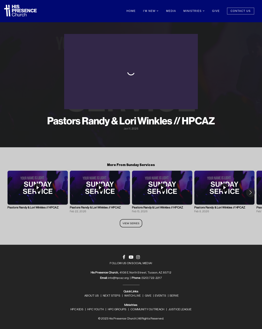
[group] (38, 192)
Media (171, 11)
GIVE (148, 295)
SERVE (174, 295)
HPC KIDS (77, 309)
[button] (250, 192)
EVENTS (160, 295)
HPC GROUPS (117, 309)
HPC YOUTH (95, 309)
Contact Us (241, 11)
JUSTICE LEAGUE (179, 309)
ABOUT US (91, 295)
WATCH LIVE (132, 295)
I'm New (151, 11)
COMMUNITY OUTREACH (147, 309)
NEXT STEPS (111, 295)
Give (216, 11)
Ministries (194, 11)
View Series (131, 223)
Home (131, 11)
